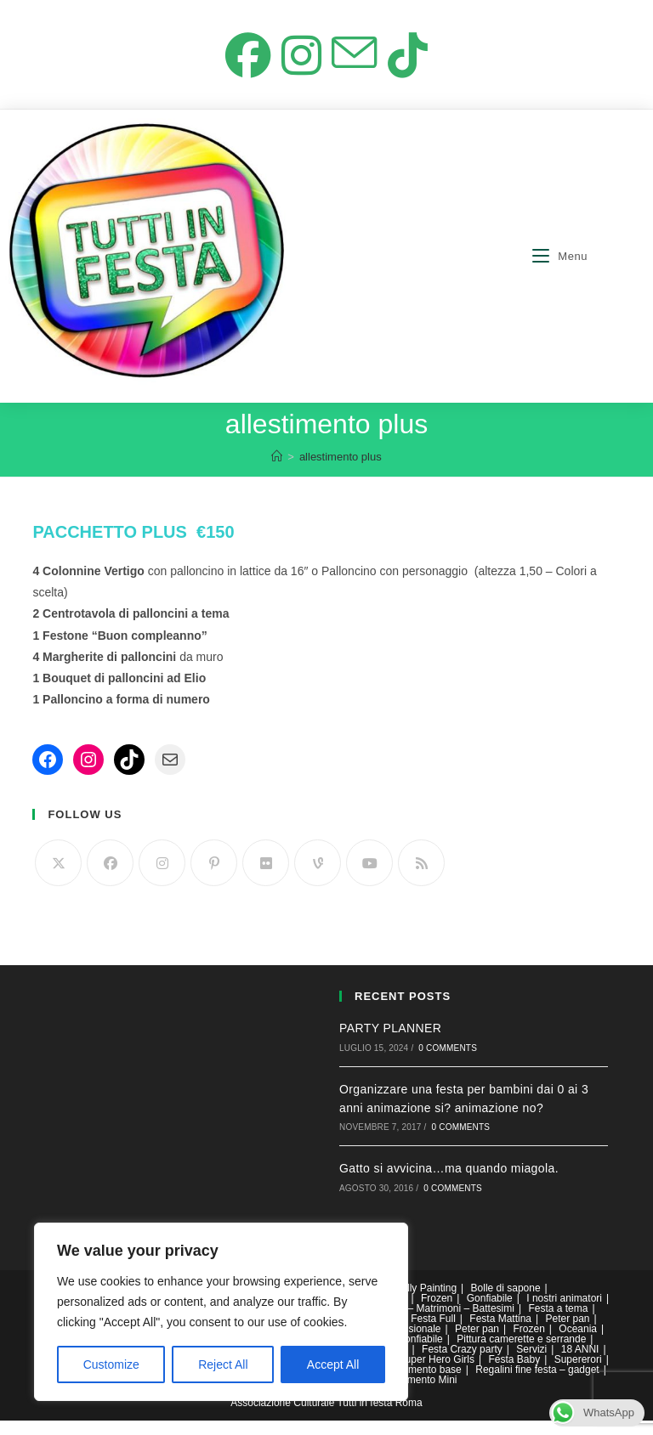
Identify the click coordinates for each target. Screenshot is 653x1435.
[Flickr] (265, 877)
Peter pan (567, 1333)
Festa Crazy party (462, 1364)
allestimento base (421, 1384)
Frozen (436, 1313)
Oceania (578, 1343)
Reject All (222, 1364)
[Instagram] (162, 877)
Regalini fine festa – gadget (537, 1384)
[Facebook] (110, 877)
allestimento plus (340, 471)
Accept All (333, 1364)
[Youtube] (369, 877)
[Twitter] (58, 877)
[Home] (276, 471)
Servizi (531, 1364)
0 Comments (447, 1062)
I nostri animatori (564, 1313)
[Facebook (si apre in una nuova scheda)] (242, 65)
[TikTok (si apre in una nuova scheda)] (414, 65)
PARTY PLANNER (390, 1042)
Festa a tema (558, 1323)
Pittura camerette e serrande (521, 1353)
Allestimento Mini (418, 1394)
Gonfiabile (490, 1313)
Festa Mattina (500, 1333)
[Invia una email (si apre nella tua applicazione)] (356, 65)
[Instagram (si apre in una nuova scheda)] (299, 65)
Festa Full (433, 1333)
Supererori (578, 1374)
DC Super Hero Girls (427, 1374)
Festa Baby (514, 1374)
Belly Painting (426, 1302)
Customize (111, 1364)
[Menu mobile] (560, 270)
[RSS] (421, 877)
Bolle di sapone (506, 1302)
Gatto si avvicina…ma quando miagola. (449, 1183)
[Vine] (317, 877)
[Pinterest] (213, 877)
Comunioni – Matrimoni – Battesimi (435, 1323)
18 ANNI (580, 1364)
